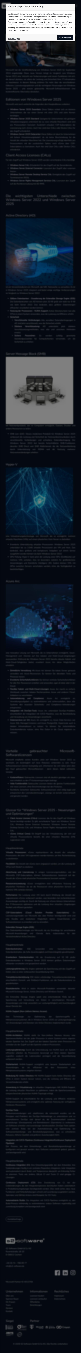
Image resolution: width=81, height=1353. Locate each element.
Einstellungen (14, 38)
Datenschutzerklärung (63, 22)
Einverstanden (65, 37)
